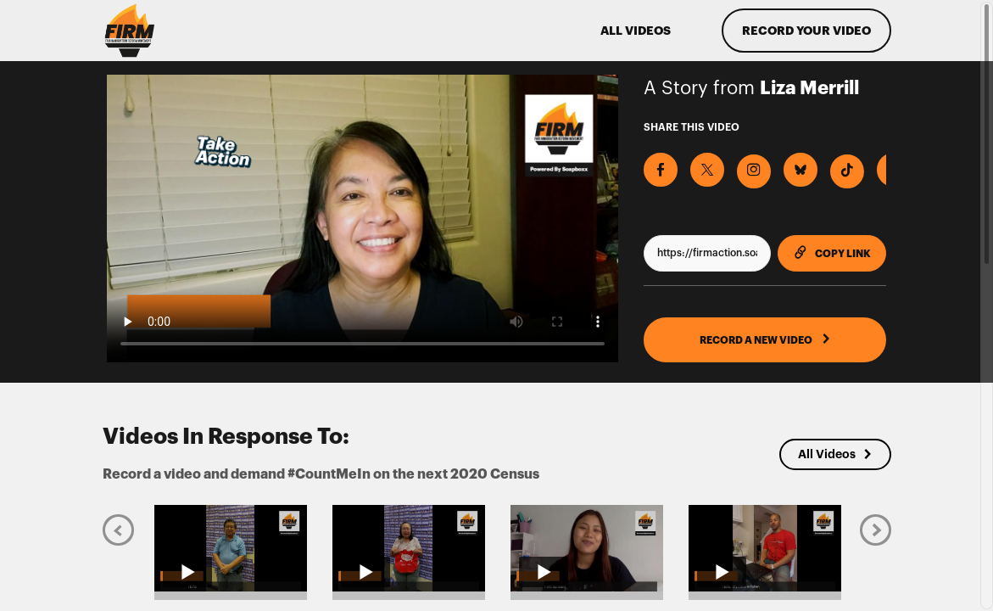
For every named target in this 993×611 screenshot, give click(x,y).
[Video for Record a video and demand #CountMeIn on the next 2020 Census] (362, 218)
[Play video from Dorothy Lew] (408, 548)
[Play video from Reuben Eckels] (765, 548)
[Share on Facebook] (661, 170)
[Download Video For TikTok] (847, 171)
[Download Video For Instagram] (754, 171)
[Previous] (118, 529)
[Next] (875, 529)
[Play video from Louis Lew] (230, 548)
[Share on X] (707, 170)
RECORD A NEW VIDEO (765, 339)
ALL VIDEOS (635, 30)
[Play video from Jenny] (586, 548)
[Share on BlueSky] (800, 170)
